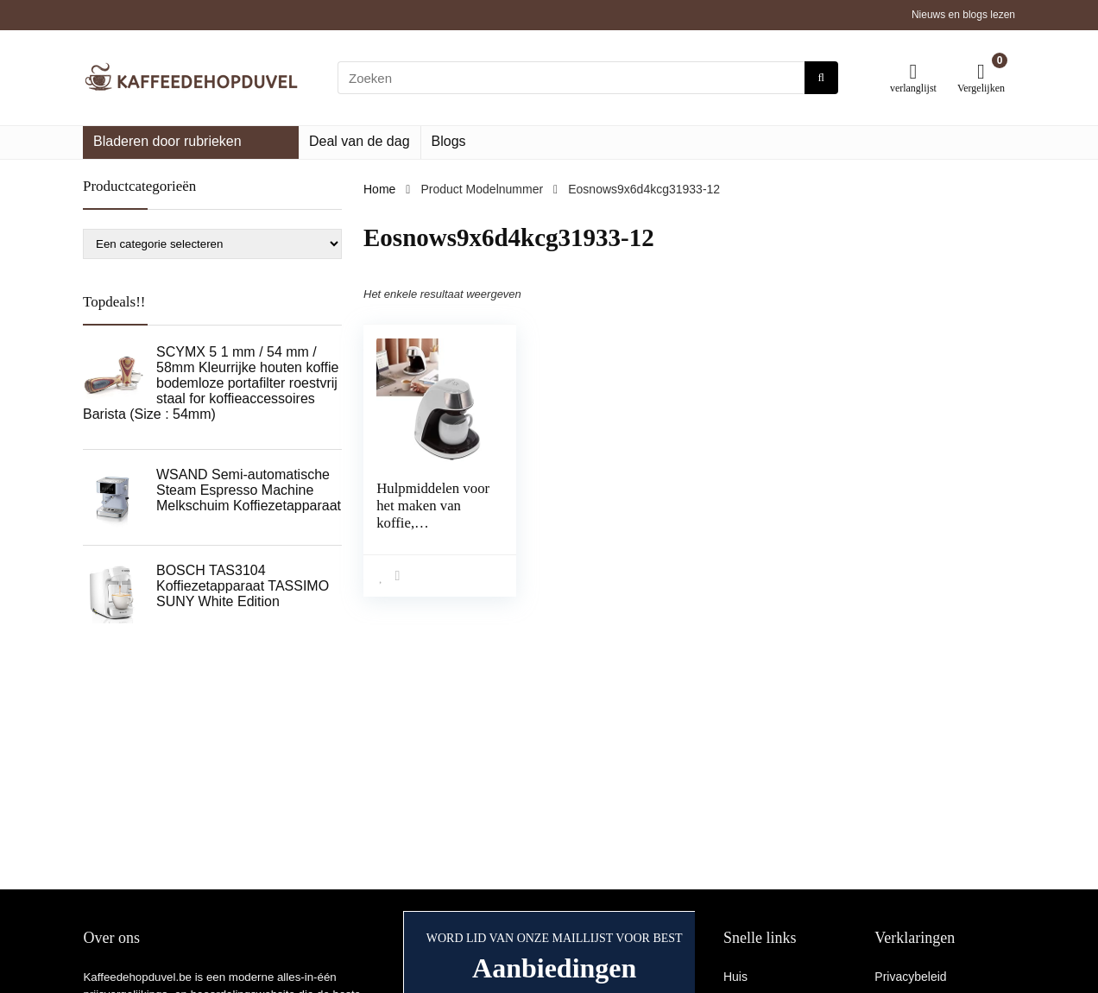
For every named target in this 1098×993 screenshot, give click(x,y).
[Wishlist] (914, 71)
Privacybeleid (910, 977)
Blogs (449, 141)
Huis (735, 977)
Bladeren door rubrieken (167, 141)
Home (379, 189)
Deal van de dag (359, 141)
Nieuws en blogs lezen (963, 15)
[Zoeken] (821, 77)
